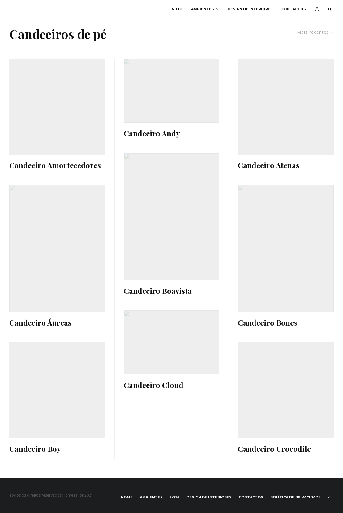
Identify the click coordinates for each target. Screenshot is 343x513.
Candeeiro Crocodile (274, 448)
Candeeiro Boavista (158, 290)
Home (127, 497)
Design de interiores (250, 9)
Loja (174, 497)
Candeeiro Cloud (153, 385)
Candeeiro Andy (152, 133)
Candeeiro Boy (35, 448)
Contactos (293, 9)
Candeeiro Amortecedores (55, 165)
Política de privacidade (295, 497)
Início (176, 9)
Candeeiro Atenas (268, 165)
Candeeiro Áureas (40, 322)
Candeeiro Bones (267, 322)
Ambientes (202, 9)
